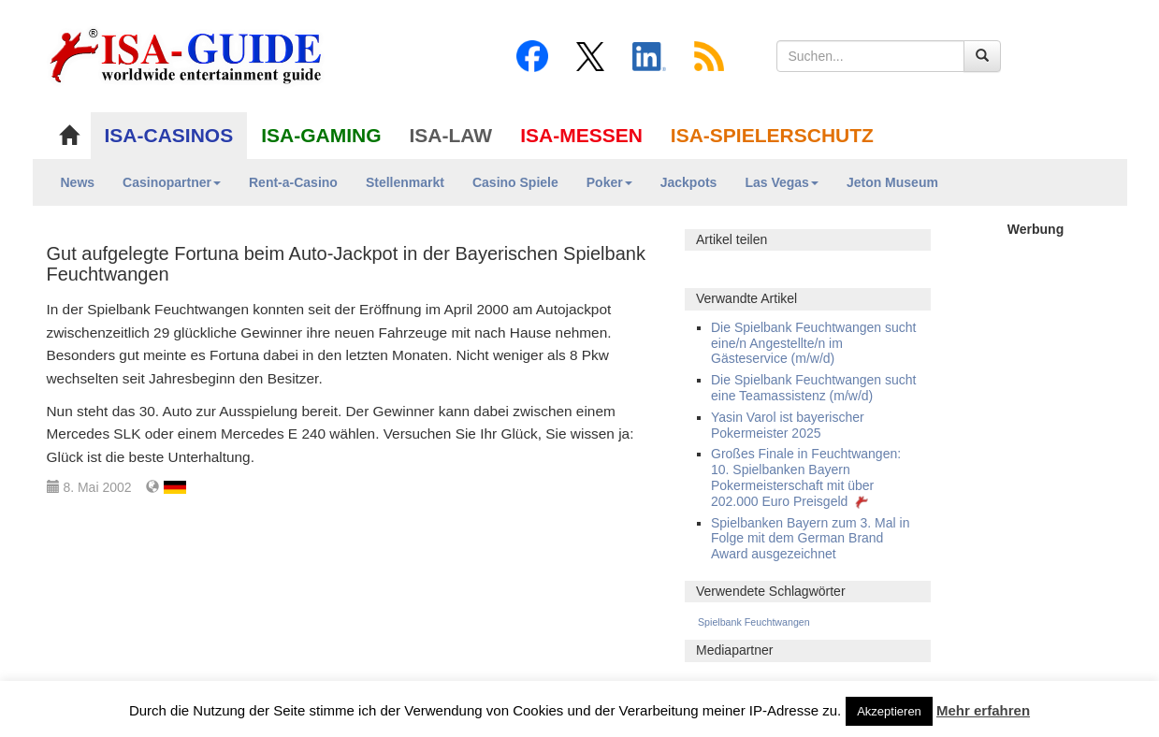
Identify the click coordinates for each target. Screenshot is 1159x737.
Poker (609, 182)
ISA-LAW (451, 135)
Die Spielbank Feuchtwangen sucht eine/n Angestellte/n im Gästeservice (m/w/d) (813, 343)
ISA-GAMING (321, 135)
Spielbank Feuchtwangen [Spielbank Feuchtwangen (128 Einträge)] (754, 622)
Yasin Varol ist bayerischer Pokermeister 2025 (787, 425)
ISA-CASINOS (169, 135)
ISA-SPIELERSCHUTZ (772, 135)
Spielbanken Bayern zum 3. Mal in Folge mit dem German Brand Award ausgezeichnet (810, 538)
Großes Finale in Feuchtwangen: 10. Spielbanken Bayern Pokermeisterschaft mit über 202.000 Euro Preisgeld (806, 477)
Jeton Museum (892, 182)
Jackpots (688, 182)
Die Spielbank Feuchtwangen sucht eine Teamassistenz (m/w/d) (813, 387)
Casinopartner (172, 182)
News (78, 182)
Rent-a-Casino (293, 182)
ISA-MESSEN (581, 135)
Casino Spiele (515, 182)
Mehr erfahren (983, 710)
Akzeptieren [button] (889, 711)
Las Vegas (782, 182)
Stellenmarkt (405, 182)
